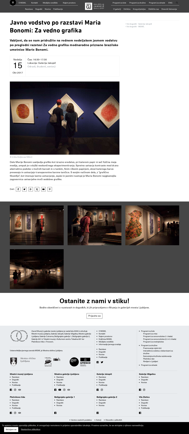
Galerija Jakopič (104, 374)
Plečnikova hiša (17, 397)
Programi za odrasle (157, 3)
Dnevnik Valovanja (169, 9)
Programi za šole (119, 3)
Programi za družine (137, 3)
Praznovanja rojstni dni (152, 348)
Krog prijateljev (139, 9)
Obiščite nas (153, 9)
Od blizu (127, 9)
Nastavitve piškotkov (30, 429)
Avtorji (98, 420)
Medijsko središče (50, 3)
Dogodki (38, 9)
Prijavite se (94, 315)
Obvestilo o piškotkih (113, 420)
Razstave (29, 9)
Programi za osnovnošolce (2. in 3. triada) (159, 339)
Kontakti (34, 3)
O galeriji (117, 9)
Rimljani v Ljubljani (150, 361)
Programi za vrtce (150, 334)
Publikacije (58, 9)
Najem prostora (69, 3)
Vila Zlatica (144, 397)
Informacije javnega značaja (110, 344)
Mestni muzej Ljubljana (21, 374)
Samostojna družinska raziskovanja (157, 356)
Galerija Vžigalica (147, 374)
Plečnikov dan (148, 359)
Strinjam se (11, 429)
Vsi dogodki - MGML (136, 26)
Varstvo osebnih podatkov (81, 420)
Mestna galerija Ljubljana (66, 374)
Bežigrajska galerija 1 (64, 397)
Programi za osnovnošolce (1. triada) (157, 336)
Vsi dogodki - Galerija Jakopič (139, 24)
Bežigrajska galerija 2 (107, 397)
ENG (170, 3)
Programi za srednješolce (153, 342)
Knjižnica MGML (105, 339)
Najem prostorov (105, 336)
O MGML (22, 3)
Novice (48, 9)
